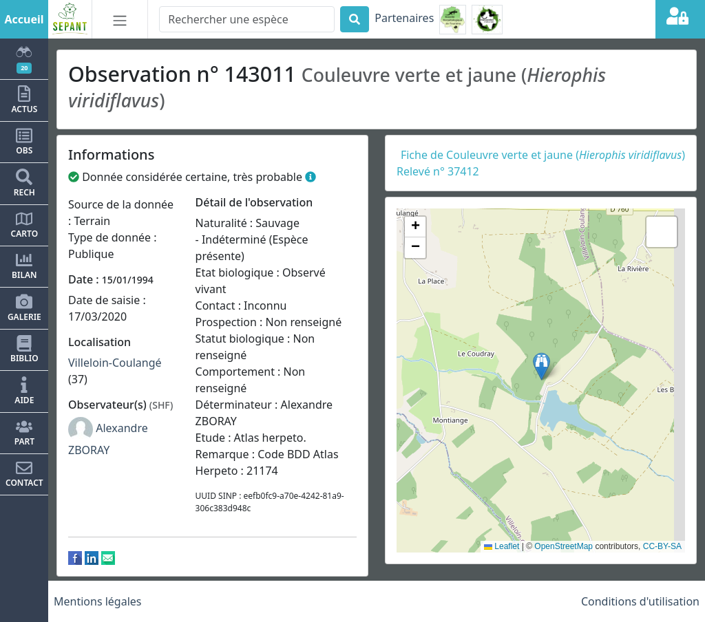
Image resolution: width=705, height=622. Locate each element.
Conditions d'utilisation (640, 601)
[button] (541, 366)
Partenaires (404, 17)
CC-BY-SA (662, 546)
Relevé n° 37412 (438, 171)
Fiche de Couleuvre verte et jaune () (543, 154)
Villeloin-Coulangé (115, 362)
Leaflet (501, 546)
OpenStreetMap (563, 546)
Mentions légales (98, 601)
